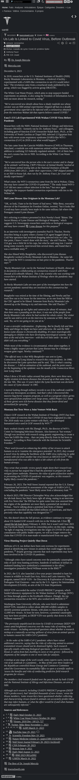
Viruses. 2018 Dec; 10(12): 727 (28, 721)
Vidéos (16, 11)
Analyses (19, 7)
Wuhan (9, 49)
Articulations (30, 7)
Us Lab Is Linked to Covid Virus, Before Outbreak (39, 39)
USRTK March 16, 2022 (24, 758)
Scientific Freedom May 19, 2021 (28, 735)
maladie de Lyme (20, 49)
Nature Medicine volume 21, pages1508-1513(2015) (37, 739)
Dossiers (60, 7)
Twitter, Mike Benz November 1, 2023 (29, 724)
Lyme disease (35, 226)
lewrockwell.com (26, 35)
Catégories (50, 7)
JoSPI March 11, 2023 (33, 728)
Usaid (16, 55)
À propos (39, 11)
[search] (20, 1)
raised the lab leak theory (17, 524)
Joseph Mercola (13, 46)
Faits (11, 7)
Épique (40, 7)
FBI (7, 55)
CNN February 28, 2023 (24, 745)
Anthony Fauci (12, 52)
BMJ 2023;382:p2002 (25, 755)
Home (5, 7)
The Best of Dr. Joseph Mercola (23, 763)
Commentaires (27, 11)
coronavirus (19, 43)
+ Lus (68, 7)
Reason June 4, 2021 (22, 748)
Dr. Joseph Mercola (20, 60)
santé (5, 29)
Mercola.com (14, 65)
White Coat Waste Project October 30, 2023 (34, 718)
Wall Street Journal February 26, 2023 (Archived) (36, 742)
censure (9, 43)
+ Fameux (7, 11)
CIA (11, 55)
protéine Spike (43, 49)
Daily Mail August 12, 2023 (25, 752)
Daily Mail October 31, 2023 (27, 715)
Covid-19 (32, 49)
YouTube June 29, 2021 (24, 732)
